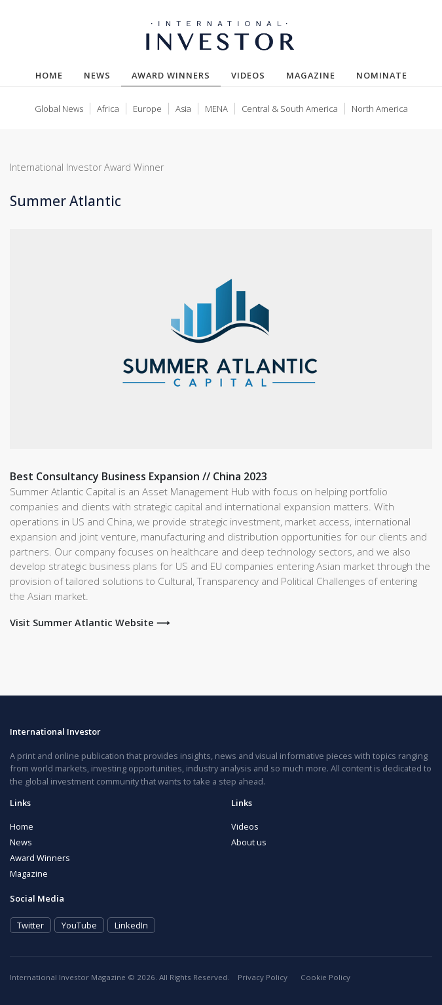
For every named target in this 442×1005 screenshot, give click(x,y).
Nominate (381, 75)
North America (380, 109)
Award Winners (176, 75)
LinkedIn (131, 925)
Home (49, 75)
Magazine (310, 75)
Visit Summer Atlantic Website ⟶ (90, 622)
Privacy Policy (262, 977)
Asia (183, 109)
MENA (216, 109)
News (97, 75)
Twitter (30, 925)
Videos (248, 75)
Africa (108, 109)
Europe (147, 109)
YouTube (79, 925)
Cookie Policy (325, 977)
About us (249, 842)
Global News (59, 109)
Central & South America (290, 109)
